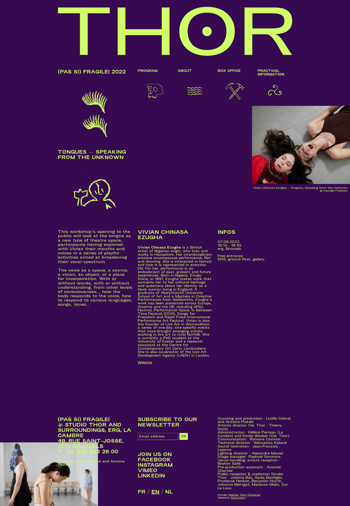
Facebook (154, 459)
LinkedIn (151, 475)
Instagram (155, 465)
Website (145, 362)
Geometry (238, 497)
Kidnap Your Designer (245, 494)
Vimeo (147, 470)
